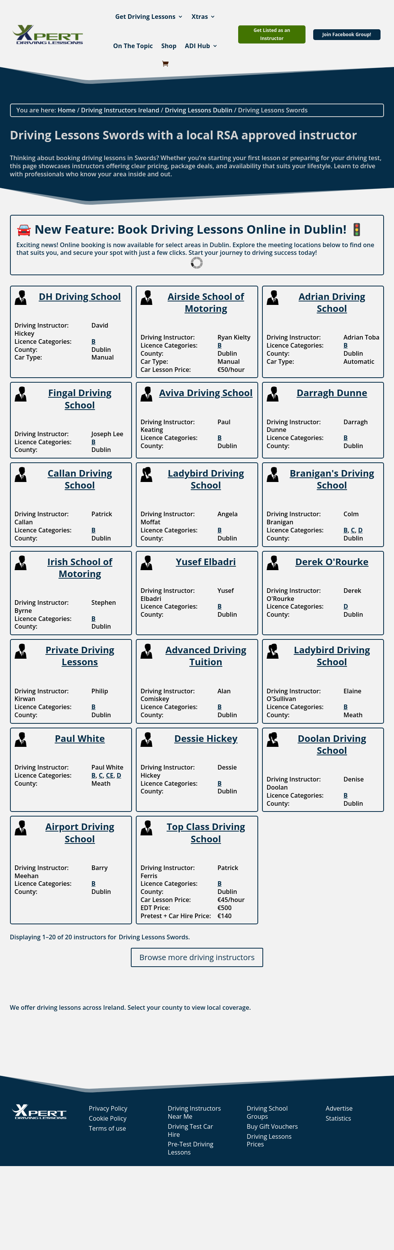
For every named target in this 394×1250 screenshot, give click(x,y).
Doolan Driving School (332, 744)
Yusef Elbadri (206, 561)
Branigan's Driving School (332, 479)
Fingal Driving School (79, 398)
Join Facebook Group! (346, 34)
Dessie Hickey (205, 738)
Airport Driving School (79, 832)
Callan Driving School (80, 479)
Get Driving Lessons (145, 16)
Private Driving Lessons (79, 655)
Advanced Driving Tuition (205, 655)
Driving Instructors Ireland (120, 110)
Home (66, 110)
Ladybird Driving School (206, 479)
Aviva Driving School (206, 392)
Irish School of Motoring (79, 567)
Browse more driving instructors (196, 957)
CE (110, 775)
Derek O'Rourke (332, 561)
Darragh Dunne (332, 392)
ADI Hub (197, 46)
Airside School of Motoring (206, 302)
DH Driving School (80, 296)
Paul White (80, 738)
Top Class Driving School (206, 832)
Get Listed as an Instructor (272, 34)
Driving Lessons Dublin (198, 110)
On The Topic (133, 46)
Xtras (200, 16)
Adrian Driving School (332, 302)
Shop (168, 46)
